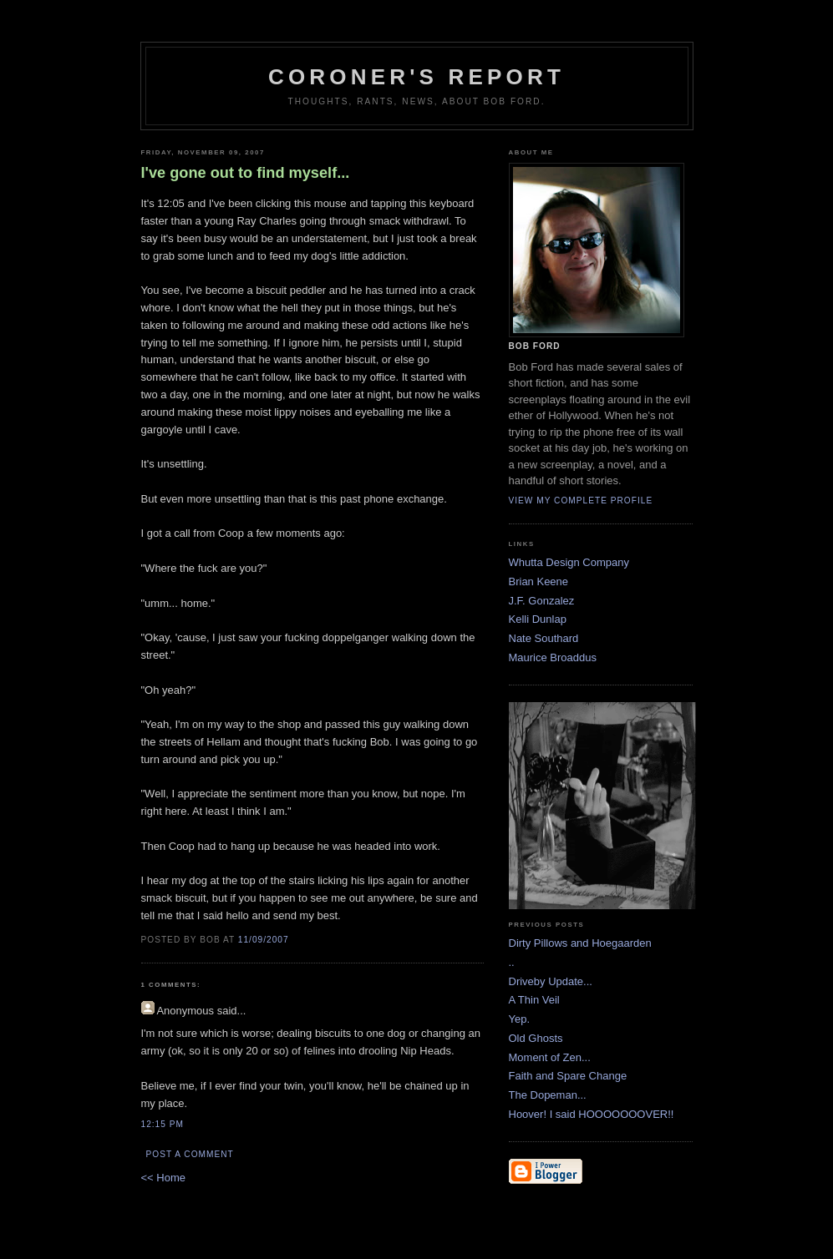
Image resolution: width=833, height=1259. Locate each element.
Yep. (520, 1019)
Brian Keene (539, 581)
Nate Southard (544, 638)
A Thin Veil (534, 1000)
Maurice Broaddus (553, 657)
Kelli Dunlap (537, 619)
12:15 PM (162, 1124)
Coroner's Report (416, 76)
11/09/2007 (263, 939)
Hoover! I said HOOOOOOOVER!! (591, 1114)
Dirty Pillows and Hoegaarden (580, 943)
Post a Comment (190, 1154)
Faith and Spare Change (568, 1075)
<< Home (163, 1177)
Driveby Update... (550, 981)
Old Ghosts (536, 1038)
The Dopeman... (548, 1095)
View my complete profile (581, 500)
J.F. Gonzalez (542, 600)
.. (512, 962)
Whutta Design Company (569, 562)
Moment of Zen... (550, 1057)
